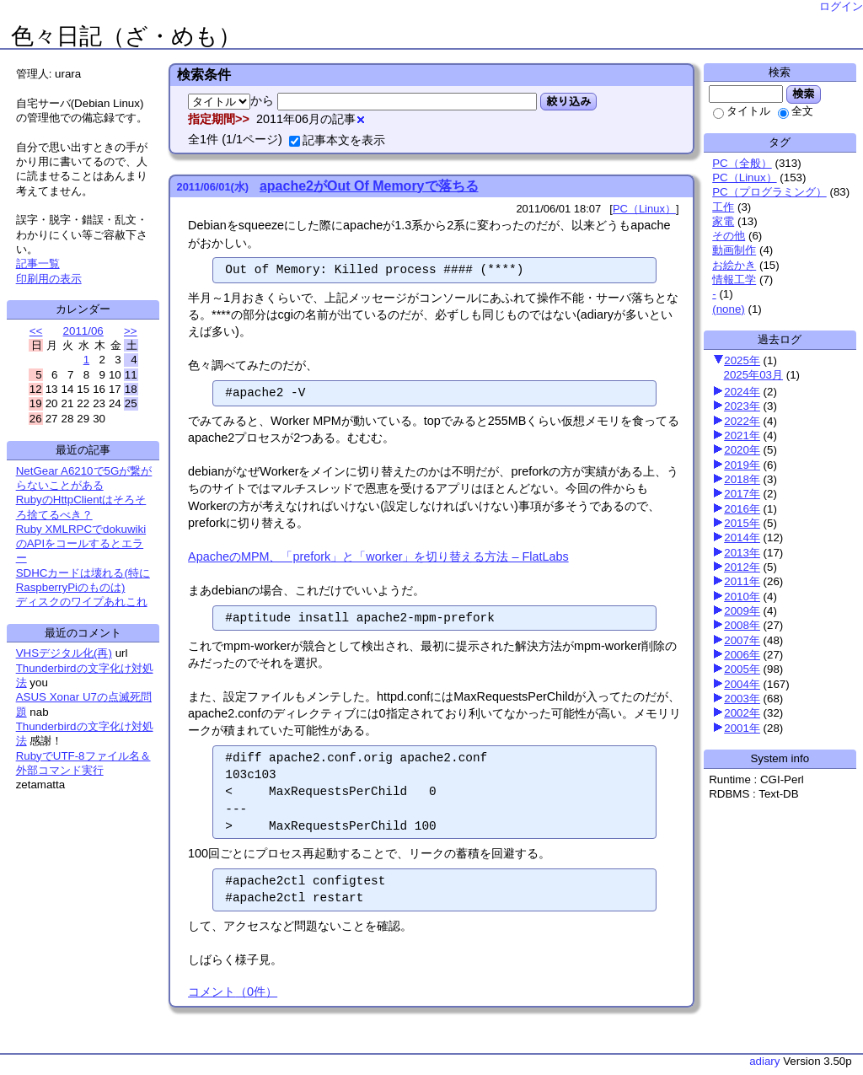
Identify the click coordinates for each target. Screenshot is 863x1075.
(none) (728, 309)
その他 (728, 235)
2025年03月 (753, 374)
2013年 (742, 552)
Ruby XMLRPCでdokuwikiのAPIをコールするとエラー (81, 544)
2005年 (742, 669)
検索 (803, 93)
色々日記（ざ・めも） (126, 36)
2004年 (742, 684)
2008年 (742, 625)
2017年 (742, 493)
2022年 (742, 421)
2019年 (742, 465)
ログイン (841, 6)
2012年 (742, 567)
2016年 (742, 509)
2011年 (742, 581)
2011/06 (83, 331)
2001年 (742, 728)
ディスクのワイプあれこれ (81, 601)
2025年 (742, 360)
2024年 (742, 391)
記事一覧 (38, 263)
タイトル (741, 111)
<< (36, 331)
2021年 (742, 435)
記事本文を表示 (337, 140)
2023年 (742, 406)
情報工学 (734, 279)
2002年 (742, 713)
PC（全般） (742, 163)
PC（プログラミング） (769, 191)
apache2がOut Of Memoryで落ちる (369, 186)
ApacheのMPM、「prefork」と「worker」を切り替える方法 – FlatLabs (378, 556)
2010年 (742, 596)
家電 (723, 221)
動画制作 (734, 250)
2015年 (742, 523)
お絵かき (734, 265)
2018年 (742, 479)
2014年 (742, 537)
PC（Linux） (744, 177)
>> (130, 331)
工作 (723, 207)
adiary (764, 1061)
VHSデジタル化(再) (64, 653)
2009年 (742, 611)
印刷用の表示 (49, 278)
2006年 (742, 654)
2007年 (742, 640)
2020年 (742, 449)
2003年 (742, 698)
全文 (795, 111)
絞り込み (568, 101)
